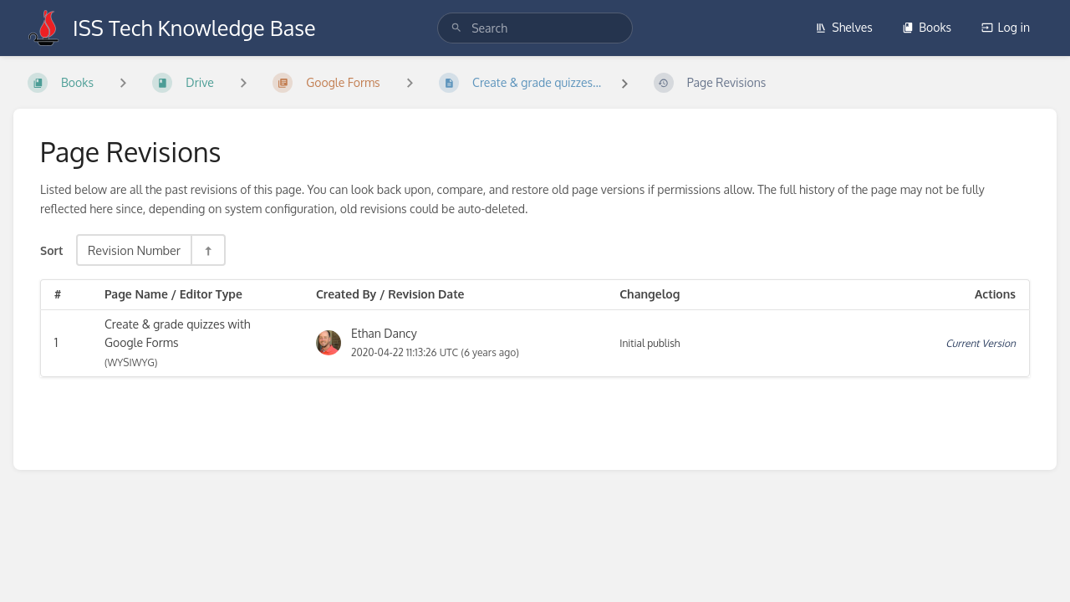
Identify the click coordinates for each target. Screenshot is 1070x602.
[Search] (456, 28)
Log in (1005, 27)
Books (926, 27)
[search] (535, 28)
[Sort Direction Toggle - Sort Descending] (207, 250)
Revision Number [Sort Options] (134, 250)
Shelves (844, 27)
